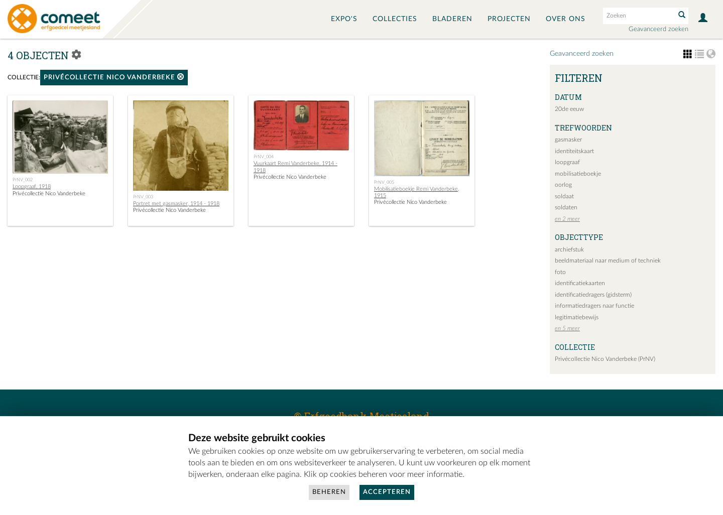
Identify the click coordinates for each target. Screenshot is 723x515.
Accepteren (387, 492)
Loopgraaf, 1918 (32, 186)
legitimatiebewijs (576, 317)
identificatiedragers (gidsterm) (593, 295)
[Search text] (638, 15)
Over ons (565, 19)
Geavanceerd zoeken (658, 29)
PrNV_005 (384, 182)
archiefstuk (569, 249)
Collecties (395, 19)
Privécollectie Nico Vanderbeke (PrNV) (605, 359)
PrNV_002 (23, 179)
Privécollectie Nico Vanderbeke (114, 77)
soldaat (564, 196)
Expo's (344, 19)
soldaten (566, 207)
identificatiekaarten (580, 283)
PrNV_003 (143, 196)
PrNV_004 (264, 156)
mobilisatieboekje (578, 174)
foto (560, 272)
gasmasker (568, 140)
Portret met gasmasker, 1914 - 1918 (176, 203)
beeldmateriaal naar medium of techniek (608, 261)
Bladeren (452, 19)
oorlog (563, 185)
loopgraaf (567, 162)
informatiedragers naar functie (594, 306)
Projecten (509, 19)
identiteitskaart (574, 151)
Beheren (329, 492)
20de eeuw (569, 109)
